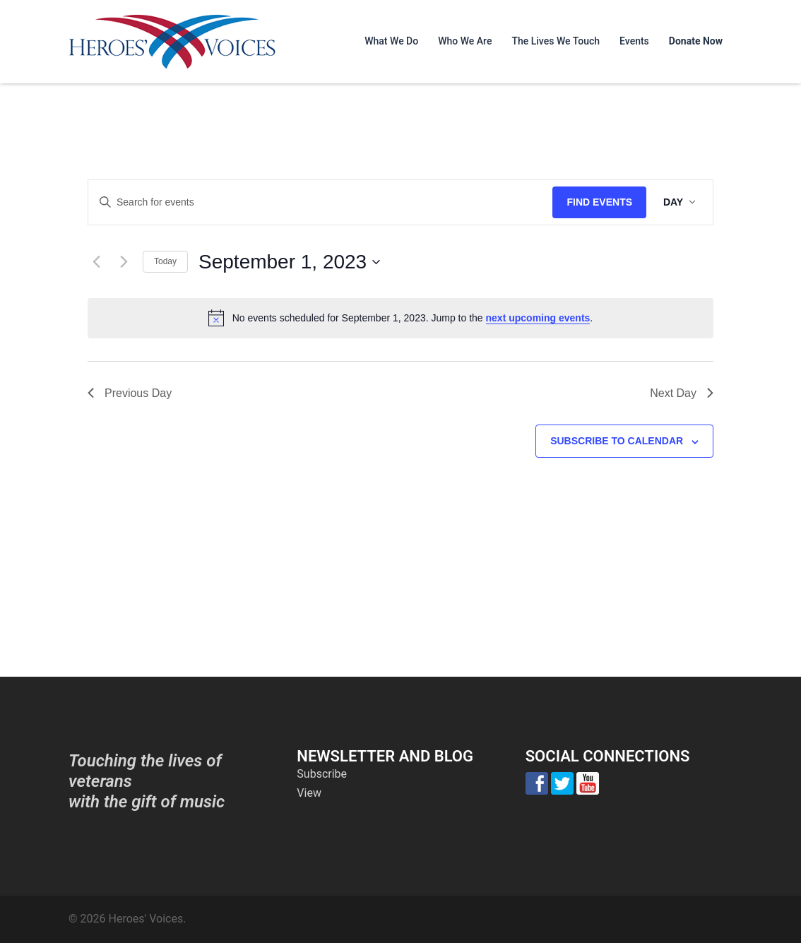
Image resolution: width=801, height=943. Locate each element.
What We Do (391, 41)
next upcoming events (538, 318)
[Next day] (123, 262)
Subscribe (322, 774)
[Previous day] (96, 262)
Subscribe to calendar (616, 440)
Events (634, 41)
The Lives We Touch (555, 41)
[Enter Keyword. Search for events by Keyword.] (320, 202)
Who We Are (465, 41)
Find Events (599, 202)
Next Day (681, 393)
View (309, 793)
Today (165, 261)
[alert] (400, 318)
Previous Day (130, 393)
